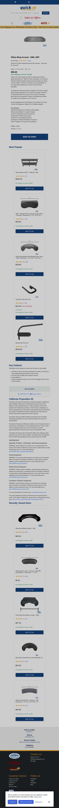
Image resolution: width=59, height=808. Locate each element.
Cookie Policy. (38, 797)
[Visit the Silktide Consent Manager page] (49, 802)
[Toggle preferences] (39, 802)
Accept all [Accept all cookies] (12, 802)
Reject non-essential (26, 802)
